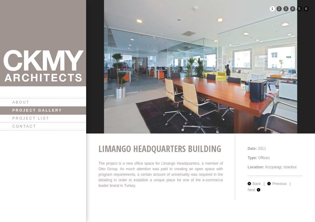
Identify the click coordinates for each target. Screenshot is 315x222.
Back (257, 184)
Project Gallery (37, 110)
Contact (24, 126)
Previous (279, 184)
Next (251, 190)
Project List (30, 118)
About (21, 102)
